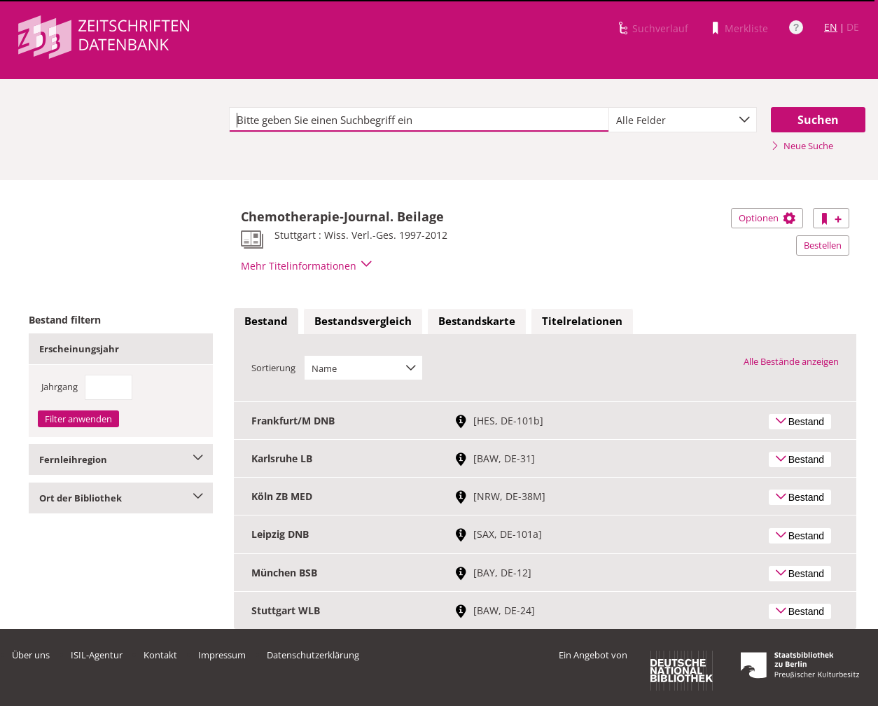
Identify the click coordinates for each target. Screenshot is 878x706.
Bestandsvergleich (363, 321)
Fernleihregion (120, 459)
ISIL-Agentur (97, 655)
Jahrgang (59, 386)
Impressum (222, 655)
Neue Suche (802, 145)
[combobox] (682, 119)
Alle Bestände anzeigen (791, 361)
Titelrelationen (582, 321)
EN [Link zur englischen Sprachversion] (830, 27)
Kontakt (160, 655)
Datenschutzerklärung (313, 655)
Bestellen (823, 245)
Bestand (266, 321)
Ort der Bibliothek (120, 498)
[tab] (266, 321)
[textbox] (419, 119)
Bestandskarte (476, 321)
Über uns (31, 655)
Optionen (767, 218)
